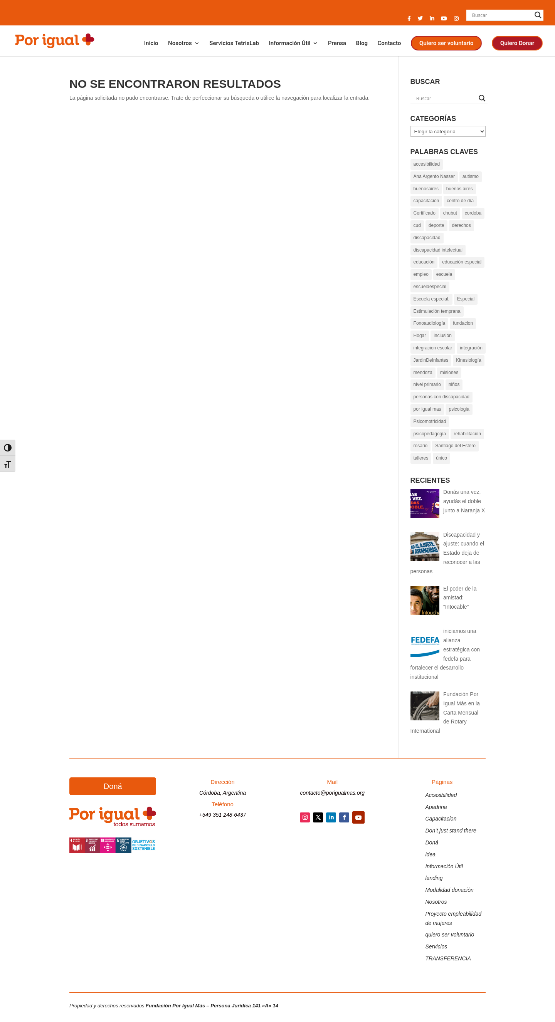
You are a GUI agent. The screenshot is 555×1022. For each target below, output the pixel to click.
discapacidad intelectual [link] (438, 250)
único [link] (441, 458)
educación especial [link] (461, 262)
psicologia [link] (459, 409)
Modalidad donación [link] (449, 890)
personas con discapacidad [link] (441, 396)
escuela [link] (444, 274)
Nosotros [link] (180, 43)
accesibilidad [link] (427, 164)
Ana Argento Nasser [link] (434, 176)
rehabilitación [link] (467, 433)
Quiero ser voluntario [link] (446, 43)
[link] (54, 40)
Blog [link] (362, 43)
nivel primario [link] (427, 384)
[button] (409, 20)
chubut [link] (450, 213)
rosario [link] (421, 445)
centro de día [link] (460, 200)
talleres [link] (421, 458)
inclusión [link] (443, 335)
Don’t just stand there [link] (450, 830)
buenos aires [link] (459, 188)
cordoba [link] (473, 213)
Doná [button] (113, 786)
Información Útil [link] (289, 43)
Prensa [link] (337, 43)
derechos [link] (461, 225)
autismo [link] (470, 176)
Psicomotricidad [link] (430, 421)
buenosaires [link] (426, 188)
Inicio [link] (151, 43)
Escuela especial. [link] (431, 299)
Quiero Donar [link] (517, 43)
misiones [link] (449, 372)
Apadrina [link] (436, 807)
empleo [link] (421, 274)
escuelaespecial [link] (430, 286)
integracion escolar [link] (433, 348)
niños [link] (454, 384)
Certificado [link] (425, 213)
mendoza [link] (423, 372)
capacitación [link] (426, 200)
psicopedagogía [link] (430, 433)
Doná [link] (431, 842)
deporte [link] (436, 225)
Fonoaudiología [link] (430, 323)
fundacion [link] (463, 323)
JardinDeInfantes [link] (431, 360)
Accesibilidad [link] (441, 795)
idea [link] (430, 854)
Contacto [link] (389, 43)
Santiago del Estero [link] (455, 445)
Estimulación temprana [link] (437, 311)
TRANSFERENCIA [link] (448, 958)
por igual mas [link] (427, 409)
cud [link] (417, 225)
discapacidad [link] (427, 237)
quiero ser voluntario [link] (449, 934)
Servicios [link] (436, 946)
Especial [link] (465, 299)
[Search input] (501, 15)
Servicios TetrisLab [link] (234, 43)
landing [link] (433, 878)
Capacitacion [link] (440, 819)
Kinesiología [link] (468, 360)
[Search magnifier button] (538, 15)
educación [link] (424, 262)
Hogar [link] (420, 335)
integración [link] (471, 348)
